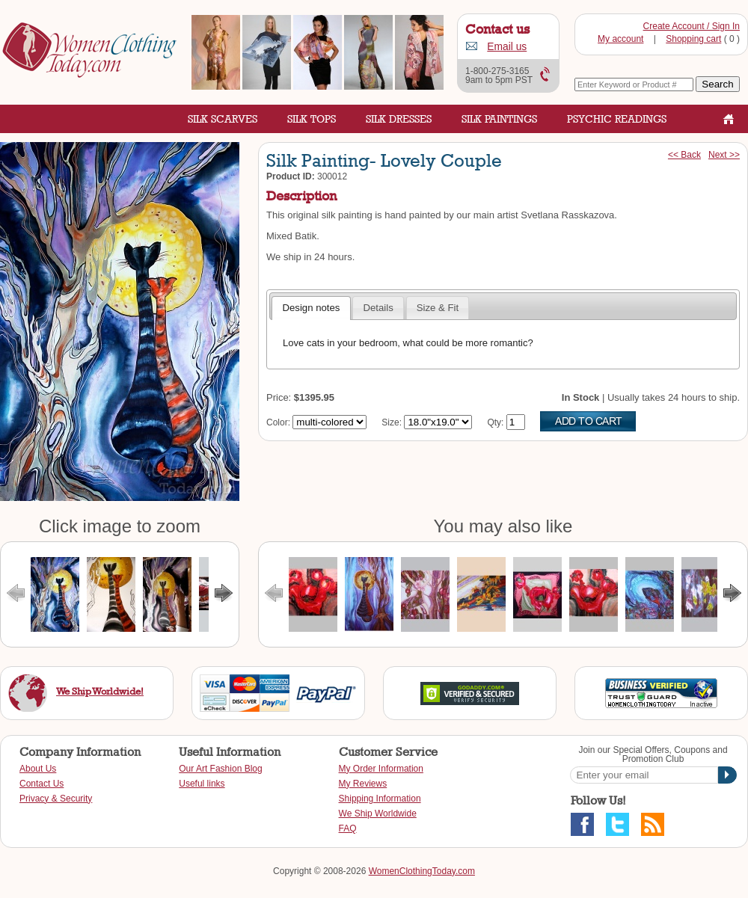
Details (378, 307)
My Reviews (363, 783)
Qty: (495, 422)
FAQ (348, 828)
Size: (391, 422)
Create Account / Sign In (691, 26)
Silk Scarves (222, 118)
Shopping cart (693, 39)
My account (620, 39)
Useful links (201, 783)
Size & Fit (438, 307)
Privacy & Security (55, 798)
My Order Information (381, 768)
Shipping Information (380, 798)
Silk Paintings (499, 118)
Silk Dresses (399, 118)
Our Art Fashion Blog (220, 768)
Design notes (311, 307)
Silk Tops (311, 118)
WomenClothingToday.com (422, 871)
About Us (37, 768)
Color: (278, 422)
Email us (507, 46)
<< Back (684, 154)
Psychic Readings (616, 118)
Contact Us (41, 783)
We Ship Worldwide (378, 813)
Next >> (724, 154)
